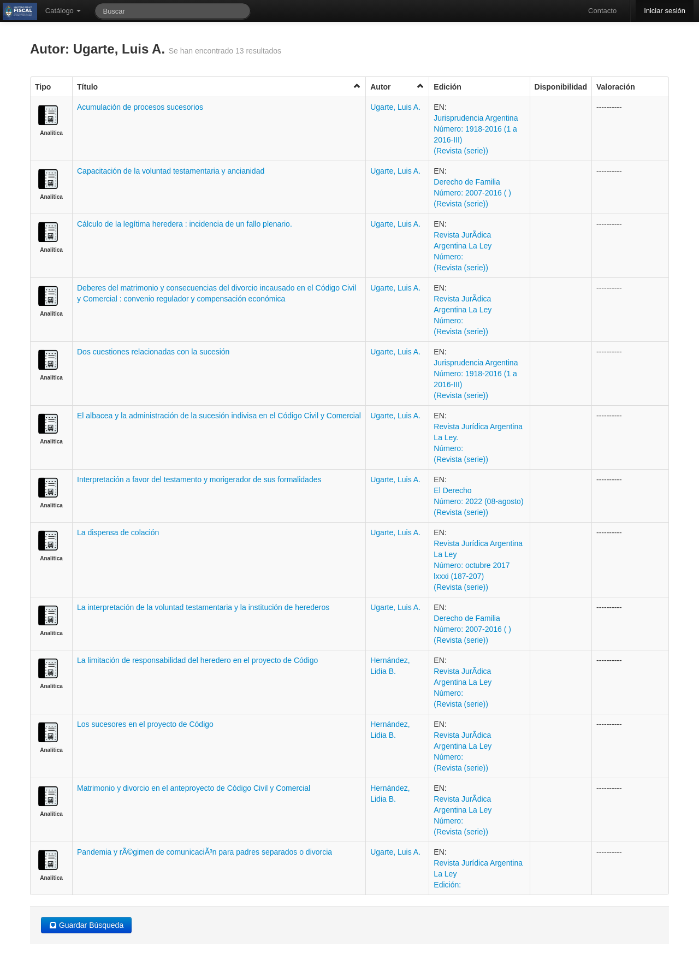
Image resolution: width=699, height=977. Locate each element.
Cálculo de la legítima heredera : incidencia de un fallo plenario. (184, 224)
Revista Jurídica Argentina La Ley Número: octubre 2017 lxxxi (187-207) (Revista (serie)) (478, 565)
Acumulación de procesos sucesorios (140, 107)
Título (219, 86)
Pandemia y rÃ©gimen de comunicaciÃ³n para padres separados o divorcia (204, 852)
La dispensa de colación (118, 532)
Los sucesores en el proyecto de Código (145, 724)
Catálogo (63, 11)
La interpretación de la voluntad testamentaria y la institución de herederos (203, 607)
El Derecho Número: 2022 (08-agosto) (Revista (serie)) (478, 501)
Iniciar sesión (664, 11)
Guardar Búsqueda (86, 925)
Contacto (602, 11)
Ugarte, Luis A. (395, 107)
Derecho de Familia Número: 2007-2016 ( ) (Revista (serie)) (472, 192)
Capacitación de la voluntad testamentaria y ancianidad (170, 171)
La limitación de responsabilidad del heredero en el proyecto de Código (197, 660)
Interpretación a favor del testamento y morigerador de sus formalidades (199, 479)
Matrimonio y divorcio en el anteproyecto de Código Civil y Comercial (193, 788)
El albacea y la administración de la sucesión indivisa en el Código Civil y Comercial (219, 415)
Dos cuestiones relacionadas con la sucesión (153, 351)
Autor (397, 86)
